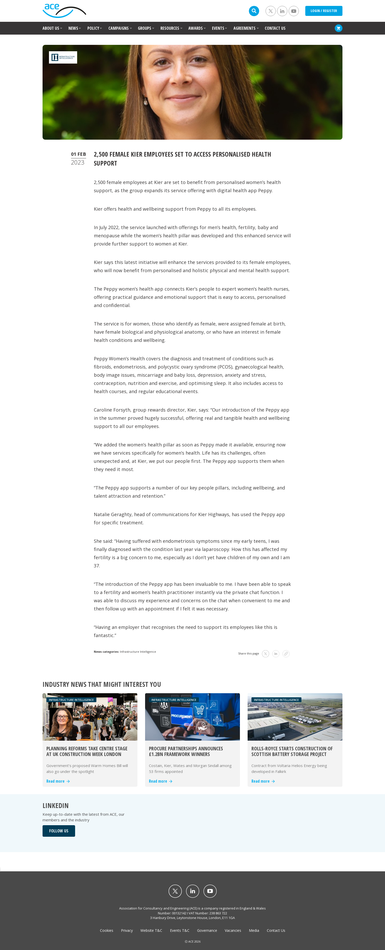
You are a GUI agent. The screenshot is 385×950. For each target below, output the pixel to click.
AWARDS (195, 28)
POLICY (93, 28)
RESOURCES (169, 28)
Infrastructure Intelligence (138, 651)
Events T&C (179, 930)
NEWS (73, 28)
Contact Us (276, 930)
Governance (207, 930)
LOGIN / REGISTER (324, 10)
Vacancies (233, 930)
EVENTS (218, 28)
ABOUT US (51, 28)
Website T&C (151, 930)
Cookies (106, 930)
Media (254, 930)
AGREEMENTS (245, 28)
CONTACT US (275, 28)
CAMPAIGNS (118, 28)
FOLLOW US (58, 831)
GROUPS (144, 28)
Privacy (127, 930)
